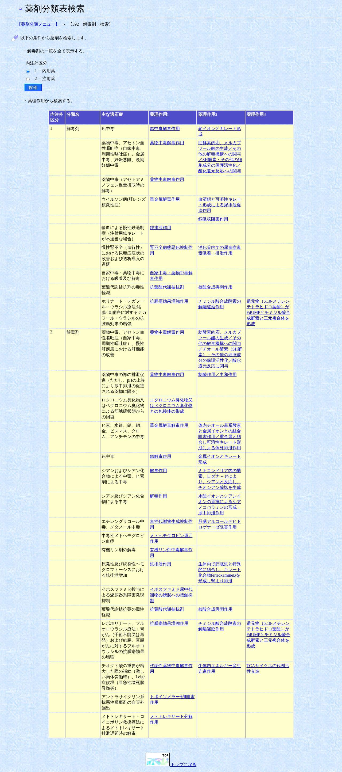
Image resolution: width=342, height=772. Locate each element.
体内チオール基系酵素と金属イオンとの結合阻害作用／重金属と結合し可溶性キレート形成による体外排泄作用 (219, 436)
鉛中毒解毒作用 (165, 128)
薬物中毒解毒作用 (167, 142)
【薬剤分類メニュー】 (38, 24)
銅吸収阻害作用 (213, 219)
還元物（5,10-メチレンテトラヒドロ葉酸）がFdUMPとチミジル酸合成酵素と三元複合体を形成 (268, 312)
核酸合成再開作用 (215, 287)
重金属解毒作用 (165, 199)
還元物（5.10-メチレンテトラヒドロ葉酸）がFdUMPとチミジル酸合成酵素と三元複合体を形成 (268, 634)
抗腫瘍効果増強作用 (169, 301)
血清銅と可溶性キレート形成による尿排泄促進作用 (219, 205)
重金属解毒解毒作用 (169, 425)
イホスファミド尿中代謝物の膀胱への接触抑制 (171, 595)
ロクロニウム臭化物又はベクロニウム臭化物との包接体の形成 (171, 405)
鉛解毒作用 (160, 456)
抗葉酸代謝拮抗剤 (167, 287)
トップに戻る (171, 764)
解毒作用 (158, 470)
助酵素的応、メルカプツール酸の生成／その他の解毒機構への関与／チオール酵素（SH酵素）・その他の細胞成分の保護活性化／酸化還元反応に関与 (220, 349)
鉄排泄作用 (160, 227)
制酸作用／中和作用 (217, 374)
